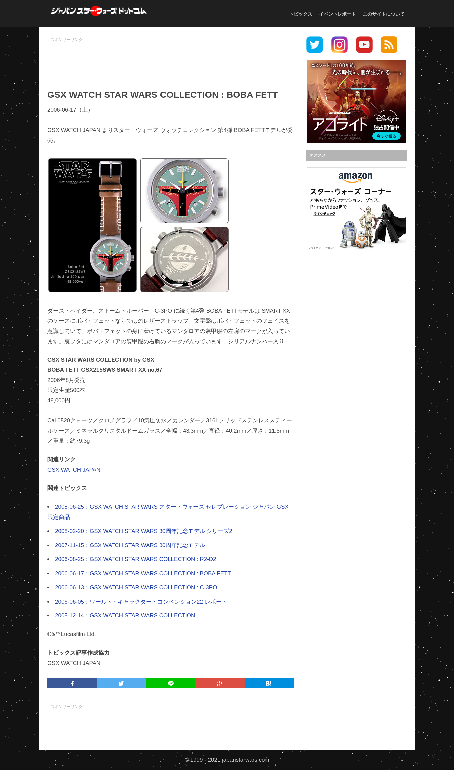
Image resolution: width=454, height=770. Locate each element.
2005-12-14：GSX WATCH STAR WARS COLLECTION (125, 615)
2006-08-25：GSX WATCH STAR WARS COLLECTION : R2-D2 (135, 559)
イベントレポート (337, 14)
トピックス (300, 14)
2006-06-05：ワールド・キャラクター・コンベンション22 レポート (141, 602)
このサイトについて (384, 14)
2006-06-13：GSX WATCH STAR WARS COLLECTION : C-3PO (136, 587)
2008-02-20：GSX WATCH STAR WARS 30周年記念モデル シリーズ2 (143, 531)
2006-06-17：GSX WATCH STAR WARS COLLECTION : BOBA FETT (143, 573)
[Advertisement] (170, 60)
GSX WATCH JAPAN (73, 470)
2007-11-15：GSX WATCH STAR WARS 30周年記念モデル (130, 545)
